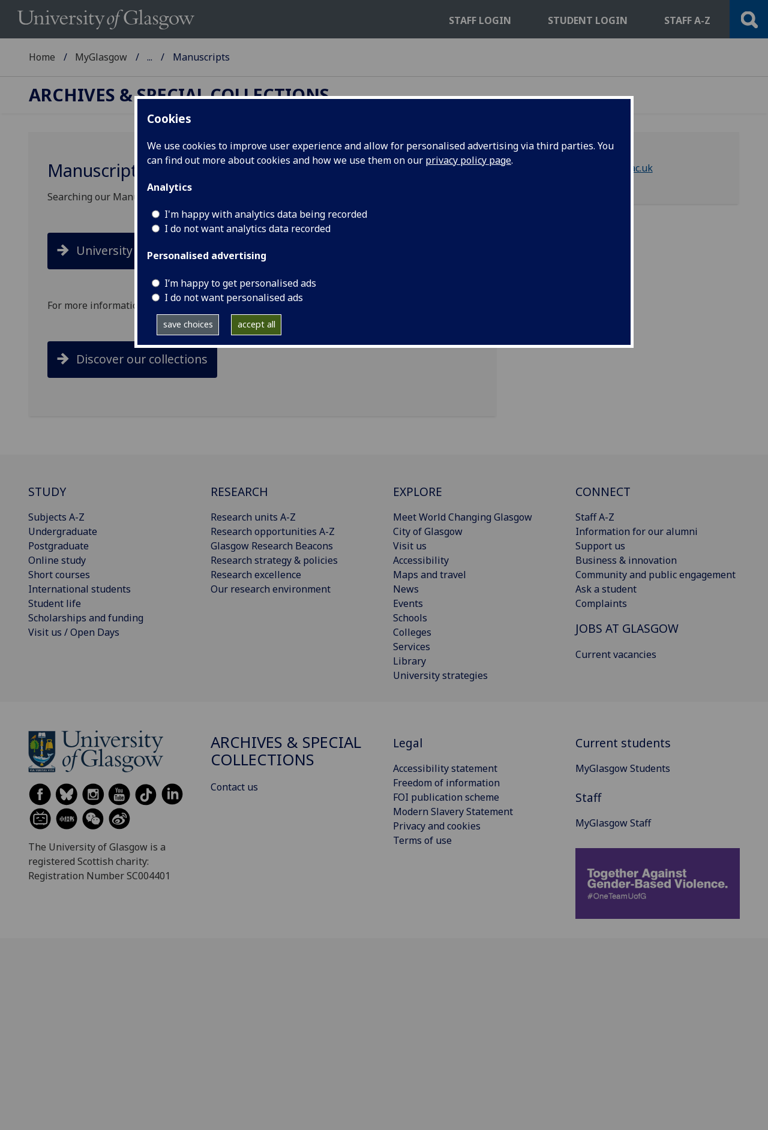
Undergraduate (62, 531)
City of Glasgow (428, 531)
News (406, 589)
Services (411, 646)
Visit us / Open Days (73, 632)
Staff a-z (687, 20)
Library (409, 661)
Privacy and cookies (437, 826)
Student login (588, 20)
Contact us (234, 787)
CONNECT (603, 491)
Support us (600, 545)
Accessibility (421, 560)
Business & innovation (626, 560)
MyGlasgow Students (622, 768)
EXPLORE (417, 491)
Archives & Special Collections (214, 57)
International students (79, 589)
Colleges (412, 632)
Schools (410, 617)
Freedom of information (446, 782)
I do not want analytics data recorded (247, 228)
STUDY (47, 491)
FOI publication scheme (446, 797)
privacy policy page (468, 160)
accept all (256, 324)
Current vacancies (615, 654)
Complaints (601, 603)
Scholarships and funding (85, 617)
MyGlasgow (101, 57)
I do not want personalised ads (233, 297)
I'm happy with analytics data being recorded (265, 214)
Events (408, 603)
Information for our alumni (636, 531)
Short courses (59, 574)
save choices (188, 324)
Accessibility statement (445, 768)
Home (42, 57)
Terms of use (422, 840)
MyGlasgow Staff (613, 823)
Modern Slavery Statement (453, 811)
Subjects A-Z (56, 517)
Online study (57, 560)
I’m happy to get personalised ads (240, 283)
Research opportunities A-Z (273, 531)
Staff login (480, 20)
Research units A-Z (253, 517)
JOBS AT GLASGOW (627, 628)
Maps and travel (429, 574)
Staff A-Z (594, 517)
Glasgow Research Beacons (272, 545)
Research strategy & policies (274, 560)
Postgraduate (58, 545)
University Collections (136, 250)
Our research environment (271, 589)
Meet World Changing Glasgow (462, 517)
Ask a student (606, 589)
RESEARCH (239, 491)
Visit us (410, 545)
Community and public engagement (655, 574)
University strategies (440, 675)
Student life (54, 603)
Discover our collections (142, 359)
